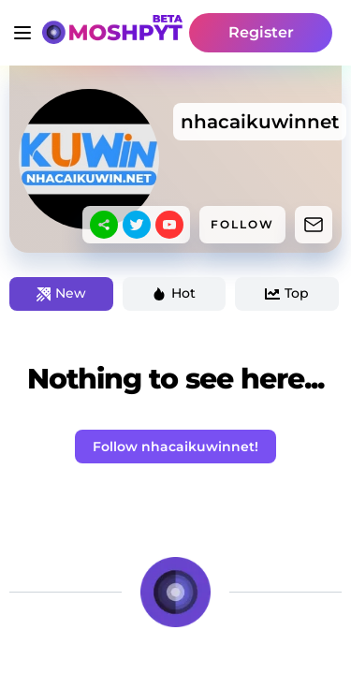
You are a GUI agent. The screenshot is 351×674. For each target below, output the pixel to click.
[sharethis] (104, 225)
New (61, 293)
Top (287, 293)
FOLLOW (242, 224)
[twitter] (137, 225)
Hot (174, 293)
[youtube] (169, 225)
